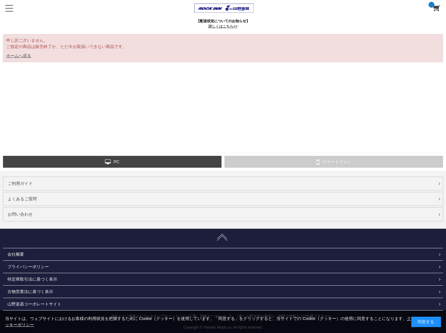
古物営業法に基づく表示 (30, 291)
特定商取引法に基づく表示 (32, 279)
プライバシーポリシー (28, 266)
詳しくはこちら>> (223, 26)
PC (112, 162)
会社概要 (15, 254)
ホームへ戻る (18, 55)
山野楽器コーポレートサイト (34, 304)
